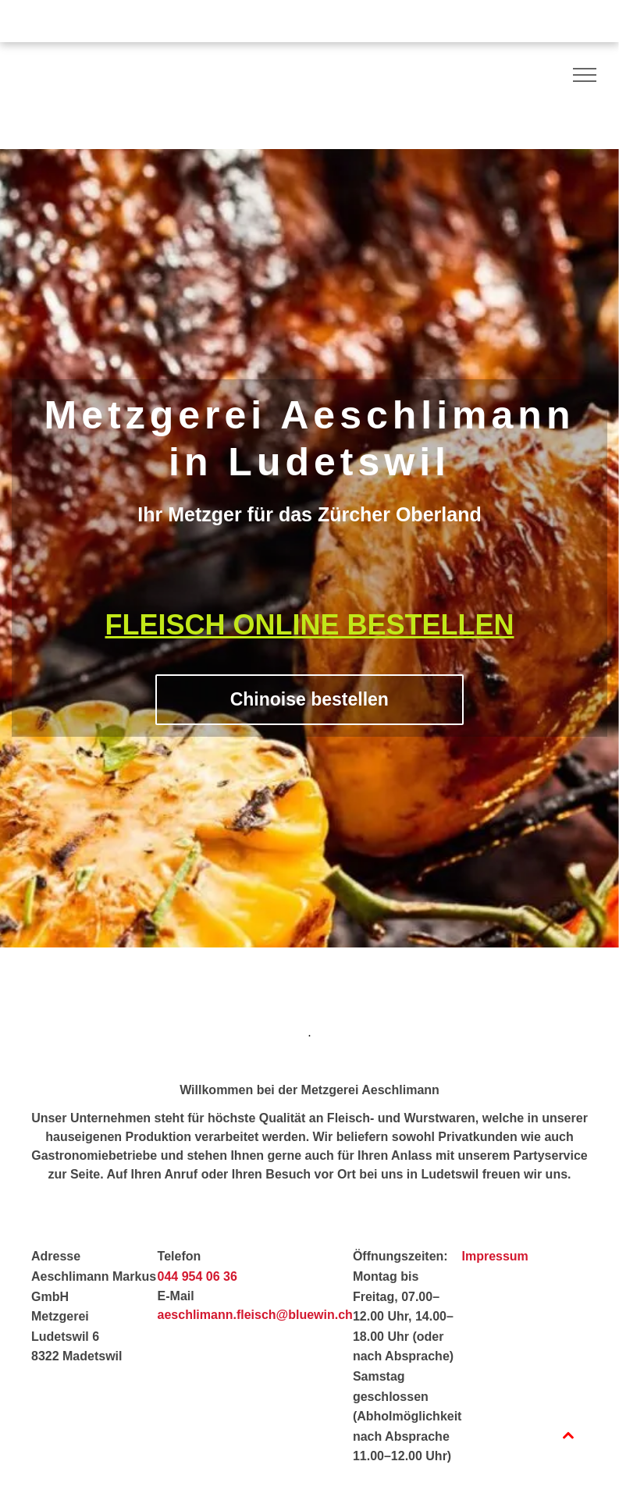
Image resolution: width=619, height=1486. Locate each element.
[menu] (584, 75)
